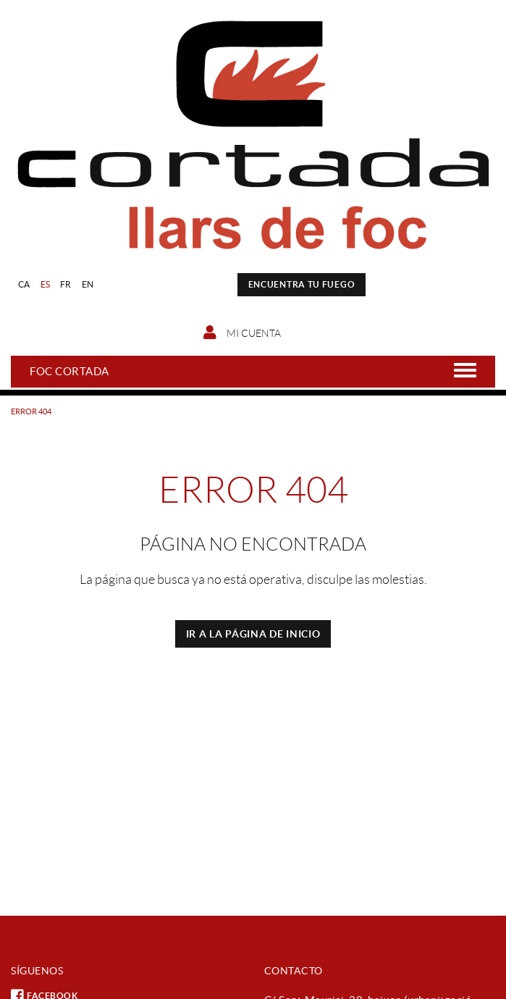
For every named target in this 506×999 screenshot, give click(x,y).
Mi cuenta (242, 332)
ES (46, 284)
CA (24, 284)
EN (88, 284)
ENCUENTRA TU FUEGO (301, 284)
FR (66, 284)
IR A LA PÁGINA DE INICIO (253, 634)
